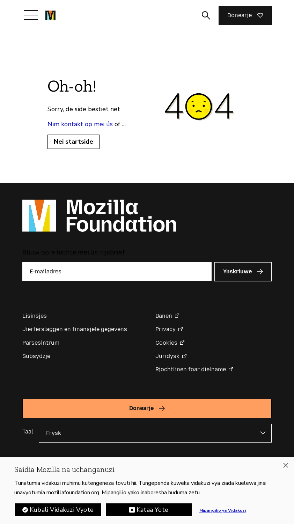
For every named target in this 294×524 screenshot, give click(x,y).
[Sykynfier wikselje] (206, 15)
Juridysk (167, 356)
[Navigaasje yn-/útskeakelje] (31, 15)
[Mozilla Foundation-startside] (50, 15)
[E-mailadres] (117, 271)
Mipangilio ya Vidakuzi (222, 512)
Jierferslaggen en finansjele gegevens (74, 329)
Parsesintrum (40, 342)
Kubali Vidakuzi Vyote (62, 511)
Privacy (165, 329)
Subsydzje (36, 356)
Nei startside (73, 141)
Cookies (166, 342)
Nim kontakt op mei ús (80, 124)
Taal (27, 431)
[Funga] (285, 466)
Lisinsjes (34, 316)
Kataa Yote (152, 511)
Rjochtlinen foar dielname (190, 369)
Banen (163, 316)
